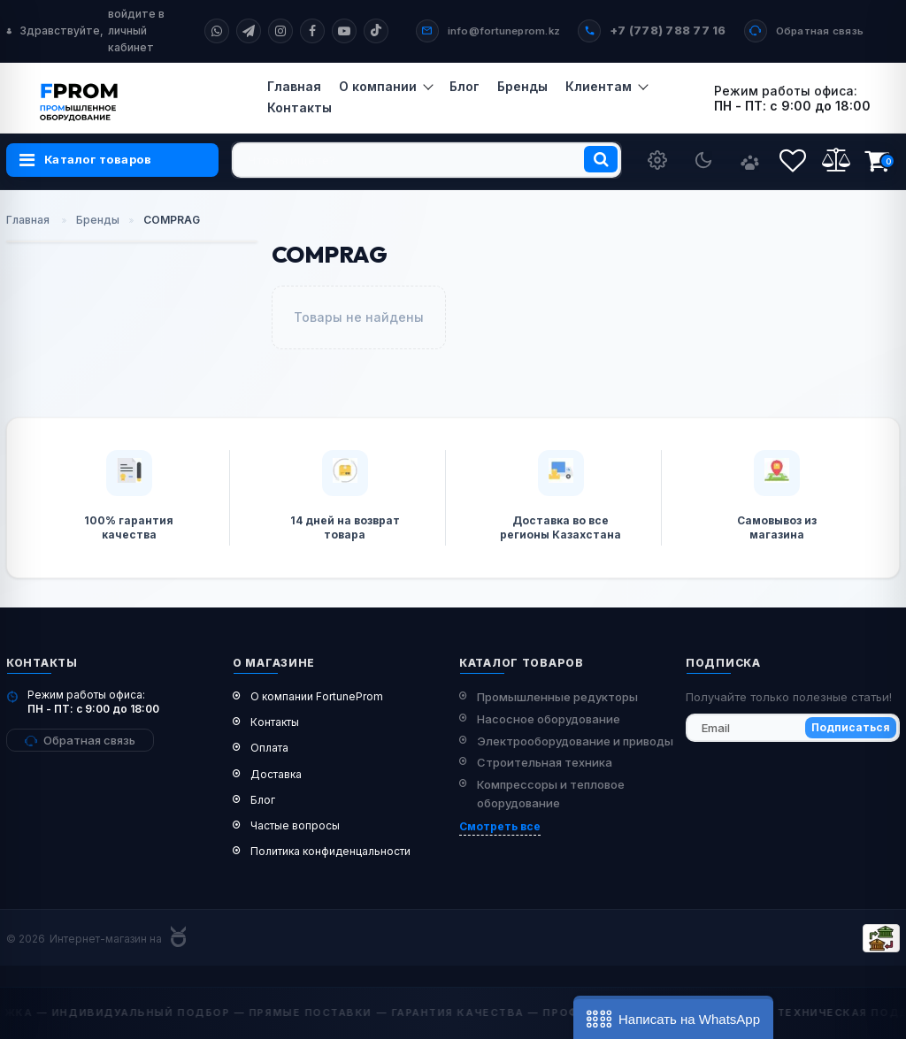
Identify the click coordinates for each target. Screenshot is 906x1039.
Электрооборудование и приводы (575, 741)
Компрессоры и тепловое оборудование (551, 793)
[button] (673, 1017)
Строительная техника (544, 762)
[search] (426, 160)
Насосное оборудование (548, 719)
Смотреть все (500, 826)
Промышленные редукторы (557, 697)
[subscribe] (793, 728)
